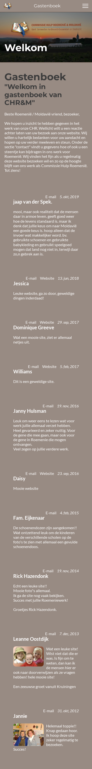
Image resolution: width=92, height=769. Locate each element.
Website (47, 278)
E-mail (50, 196)
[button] (85, 6)
